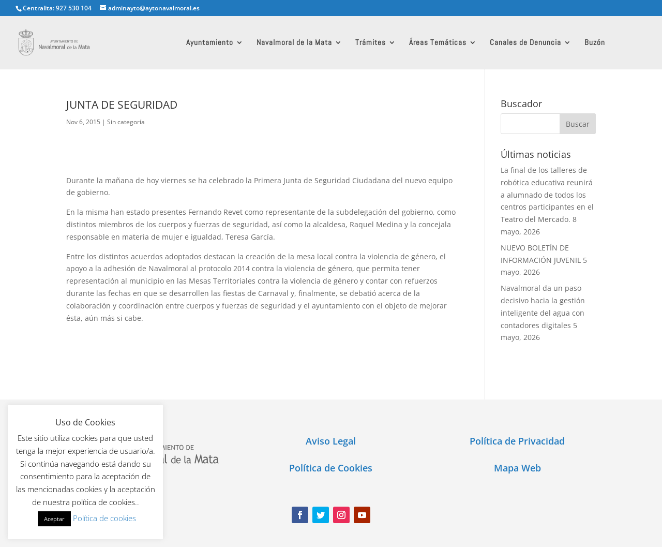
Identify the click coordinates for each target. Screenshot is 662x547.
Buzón (594, 43)
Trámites (370, 43)
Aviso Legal (331, 441)
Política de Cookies (330, 468)
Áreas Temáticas (438, 43)
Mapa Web (517, 468)
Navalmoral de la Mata (294, 43)
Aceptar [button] (54, 519)
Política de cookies (104, 518)
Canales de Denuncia (525, 43)
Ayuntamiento (209, 43)
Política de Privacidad (517, 441)
